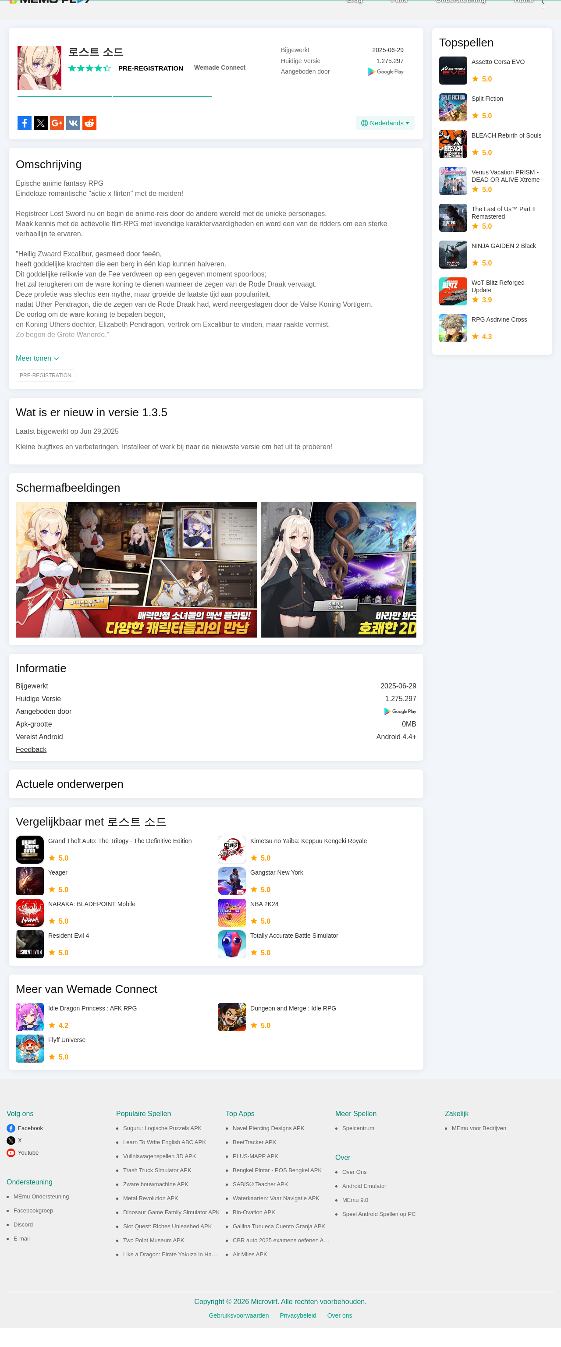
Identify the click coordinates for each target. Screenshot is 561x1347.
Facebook (30, 1147)
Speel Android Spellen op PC (379, 1233)
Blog (342, 9)
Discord (23, 1244)
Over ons (339, 1334)
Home (511, 9)
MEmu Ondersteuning (41, 1215)
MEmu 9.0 (355, 1219)
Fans (386, 9)
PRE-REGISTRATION (150, 68)
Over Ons (354, 1191)
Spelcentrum (358, 1147)
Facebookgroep (33, 1229)
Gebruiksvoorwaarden (239, 1334)
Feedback (31, 769)
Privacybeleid (298, 1334)
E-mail (22, 1258)
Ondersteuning (448, 9)
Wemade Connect (219, 67)
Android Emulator (364, 1205)
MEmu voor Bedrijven (479, 1147)
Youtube (28, 1172)
